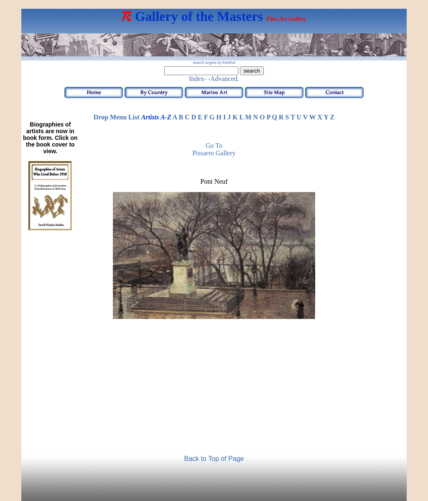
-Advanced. (223, 78)
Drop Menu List (117, 117)
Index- (197, 78)
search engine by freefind (214, 63)
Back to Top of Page (214, 458)
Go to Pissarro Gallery (214, 149)
